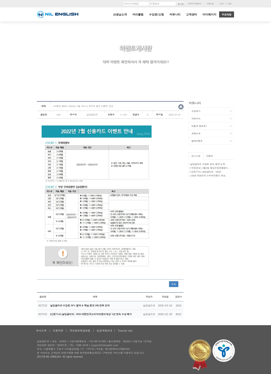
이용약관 (58, 330)
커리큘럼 (137, 14)
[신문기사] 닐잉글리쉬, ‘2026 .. (206, 171)
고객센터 (191, 14)
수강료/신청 (156, 14)
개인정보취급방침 (79, 330)
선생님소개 (120, 14)
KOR (221, 3)
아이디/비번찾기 (194, 3)
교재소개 (195, 133)
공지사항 (195, 156)
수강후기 (195, 111)
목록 (173, 284)
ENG (229, 3)
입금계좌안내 (104, 330)
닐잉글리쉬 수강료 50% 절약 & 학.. (208, 164)
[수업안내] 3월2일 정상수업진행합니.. (210, 168)
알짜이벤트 (197, 141)
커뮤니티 (174, 14)
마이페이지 (209, 14)
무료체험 (226, 14)
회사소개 (41, 330)
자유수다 (195, 118)
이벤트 (209, 156)
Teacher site (125, 330)
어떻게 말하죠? (199, 126)
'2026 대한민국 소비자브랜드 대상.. (208, 175)
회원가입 (210, 3)
